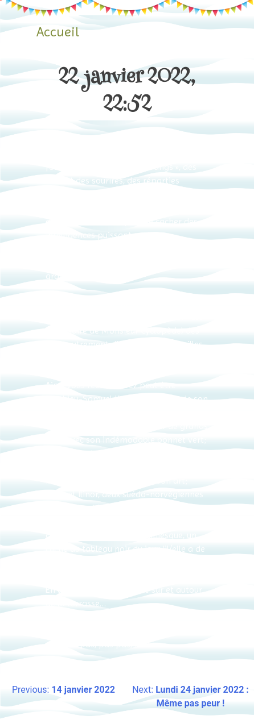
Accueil (57, 32)
